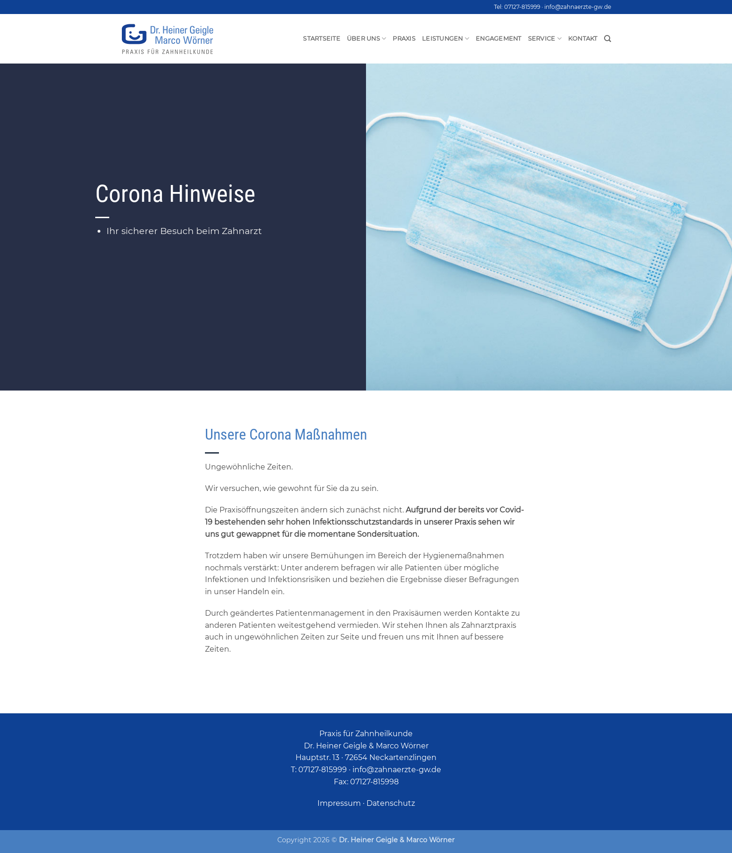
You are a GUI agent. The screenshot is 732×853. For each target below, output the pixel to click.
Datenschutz (390, 803)
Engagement (498, 38)
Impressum (339, 803)
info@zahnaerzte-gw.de (577, 6)
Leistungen (445, 38)
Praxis (404, 38)
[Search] (607, 39)
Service (545, 38)
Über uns (367, 38)
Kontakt (583, 38)
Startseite (321, 38)
